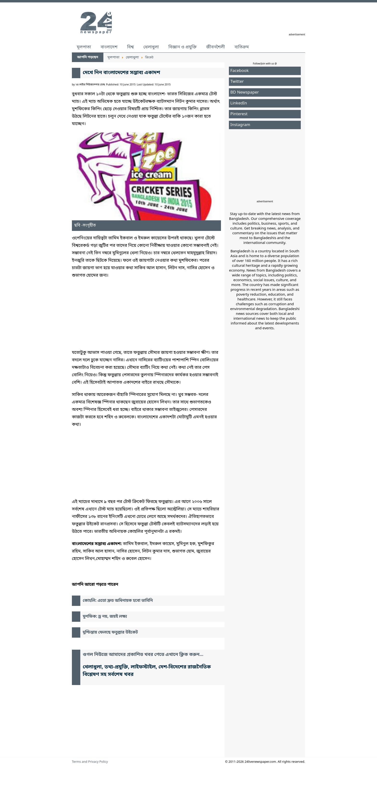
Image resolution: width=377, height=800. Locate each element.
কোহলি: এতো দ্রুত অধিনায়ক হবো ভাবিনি (118, 600)
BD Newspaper (244, 92)
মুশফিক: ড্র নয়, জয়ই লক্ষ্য (105, 616)
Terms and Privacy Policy (90, 762)
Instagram (240, 125)
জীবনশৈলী (215, 47)
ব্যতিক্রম (241, 47)
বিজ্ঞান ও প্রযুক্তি (183, 47)
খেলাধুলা (151, 47)
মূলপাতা (84, 47)
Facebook (239, 71)
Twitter (237, 81)
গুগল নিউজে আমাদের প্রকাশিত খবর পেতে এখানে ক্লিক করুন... (143, 655)
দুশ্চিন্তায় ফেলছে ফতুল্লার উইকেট (110, 632)
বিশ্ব (130, 47)
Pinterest (238, 114)
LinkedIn (238, 103)
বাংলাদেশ (109, 47)
